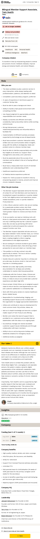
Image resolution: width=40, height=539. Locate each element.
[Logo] (6, 2)
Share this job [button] (6, 528)
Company (23, 74)
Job (14, 74)
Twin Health (8, 12)
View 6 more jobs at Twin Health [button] (12, 531)
